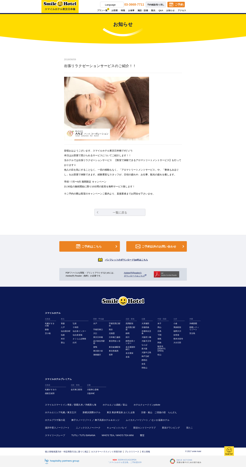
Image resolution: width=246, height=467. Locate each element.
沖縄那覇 (193, 323)
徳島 (159, 339)
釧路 (47, 329)
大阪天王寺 (146, 341)
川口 (95, 333)
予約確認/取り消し (155, 5)
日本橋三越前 (114, 337)
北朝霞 (112, 333)
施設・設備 (143, 10)
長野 (111, 355)
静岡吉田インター (130, 342)
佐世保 (176, 335)
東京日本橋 (98, 337)
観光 (153, 10)
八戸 (63, 327)
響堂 (142, 435)
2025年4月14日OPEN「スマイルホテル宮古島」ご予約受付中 (124, 461)
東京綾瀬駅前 (114, 347)
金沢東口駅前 (76, 389)
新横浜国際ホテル (91, 412)
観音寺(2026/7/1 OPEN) (162, 348)
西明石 (144, 360)
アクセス (182, 10)
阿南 (159, 342)
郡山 (63, 342)
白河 (75, 342)
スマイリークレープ (55, 435)
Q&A (160, 10)
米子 (159, 323)
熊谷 (111, 329)
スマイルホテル (53, 313)
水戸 (95, 323)
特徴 (123, 10)
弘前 (75, 323)
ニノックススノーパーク (88, 427)
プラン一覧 (102, 10)
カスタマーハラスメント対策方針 (106, 451)
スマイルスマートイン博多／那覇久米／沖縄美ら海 (70, 404)
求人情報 (146, 451)
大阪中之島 (146, 352)
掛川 (127, 337)
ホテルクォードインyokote (147, 404)
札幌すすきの (50, 389)
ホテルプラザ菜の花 (55, 420)
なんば (144, 345)
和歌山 (144, 368)
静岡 (127, 333)
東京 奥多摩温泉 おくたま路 (121, 412)
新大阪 (144, 349)
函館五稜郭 (50, 393)
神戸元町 (145, 356)
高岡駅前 (129, 323)
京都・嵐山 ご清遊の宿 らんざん (159, 412)
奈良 (143, 364)
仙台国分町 (65, 331)
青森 (63, 323)
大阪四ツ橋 (146, 337)
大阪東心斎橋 (93, 389)
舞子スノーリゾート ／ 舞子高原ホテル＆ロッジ (95, 420)
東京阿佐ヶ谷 (114, 341)
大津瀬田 (145, 323)
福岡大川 (177, 331)
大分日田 (177, 342)
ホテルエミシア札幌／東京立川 (60, 412)
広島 (159, 331)
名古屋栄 (129, 353)
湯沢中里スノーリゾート (57, 427)
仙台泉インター (79, 331)
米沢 (63, 339)
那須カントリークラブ (144, 427)
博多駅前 (177, 327)
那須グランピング (171, 427)
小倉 (175, 323)
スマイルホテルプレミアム (58, 379)
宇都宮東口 (98, 329)
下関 (159, 335)
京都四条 (145, 327)
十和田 (75, 327)
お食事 (131, 10)
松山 (159, 355)
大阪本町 (91, 393)
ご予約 (179, 4)
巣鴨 (95, 347)
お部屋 (114, 10)
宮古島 (192, 333)
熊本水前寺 (178, 339)
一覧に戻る (112, 212)
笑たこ (189, 427)
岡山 (159, 327)
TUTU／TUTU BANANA (83, 435)
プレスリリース (132, 451)
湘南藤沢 (97, 355)
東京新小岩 (98, 351)
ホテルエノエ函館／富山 (115, 404)
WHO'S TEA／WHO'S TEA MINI (118, 435)
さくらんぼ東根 (79, 339)
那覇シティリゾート (194, 328)
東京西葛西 (113, 351)
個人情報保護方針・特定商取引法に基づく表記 (66, 451)
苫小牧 (48, 333)
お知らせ (170, 10)
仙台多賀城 (77, 335)
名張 (127, 357)
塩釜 (63, 335)
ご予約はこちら (97, 246)
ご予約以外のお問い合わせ (160, 246)
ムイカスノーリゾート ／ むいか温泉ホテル (147, 420)
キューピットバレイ (117, 427)
